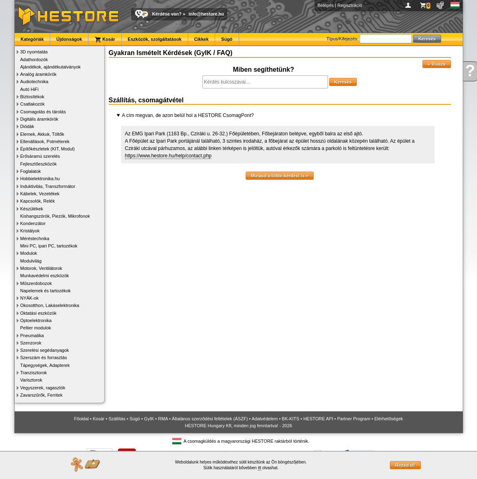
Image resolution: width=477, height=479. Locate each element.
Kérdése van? (167, 13)
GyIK (149, 418)
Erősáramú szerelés (40, 156)
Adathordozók (34, 59)
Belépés (326, 5)
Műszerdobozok (36, 283)
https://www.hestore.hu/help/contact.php (168, 156)
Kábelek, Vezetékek (40, 193)
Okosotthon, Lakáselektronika (49, 305)
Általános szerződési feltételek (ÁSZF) (210, 418)
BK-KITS (290, 418)
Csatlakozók (32, 104)
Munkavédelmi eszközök (44, 275)
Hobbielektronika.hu (40, 178)
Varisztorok (31, 379)
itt (259, 468)
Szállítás (116, 418)
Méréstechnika (35, 238)
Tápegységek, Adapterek (45, 365)
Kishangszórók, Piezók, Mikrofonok (55, 216)
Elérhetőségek (388, 418)
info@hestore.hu (206, 13)
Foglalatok (30, 171)
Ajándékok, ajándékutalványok (50, 66)
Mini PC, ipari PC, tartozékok (49, 245)
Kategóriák (32, 39)
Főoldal (81, 418)
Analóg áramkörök (38, 74)
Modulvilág (31, 260)
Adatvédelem (265, 418)
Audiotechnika (34, 81)
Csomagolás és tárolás (43, 111)
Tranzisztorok (33, 372)
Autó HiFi (29, 89)
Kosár (105, 39)
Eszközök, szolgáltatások (155, 39)
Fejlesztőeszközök (38, 163)
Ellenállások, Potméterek (45, 141)
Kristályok (30, 230)
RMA (163, 418)
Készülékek (31, 208)
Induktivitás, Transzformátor (47, 186)
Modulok (28, 253)
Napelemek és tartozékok (45, 290)
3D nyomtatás (34, 51)
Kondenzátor (33, 223)
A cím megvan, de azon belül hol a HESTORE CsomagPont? (188, 115)
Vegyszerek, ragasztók (43, 387)
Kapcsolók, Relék (37, 201)
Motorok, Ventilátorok (41, 268)
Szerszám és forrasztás (43, 357)
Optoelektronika (36, 320)
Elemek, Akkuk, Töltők (42, 134)
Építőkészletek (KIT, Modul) (47, 148)
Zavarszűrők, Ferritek (41, 395)
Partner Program (353, 418)
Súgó (227, 39)
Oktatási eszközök (38, 313)
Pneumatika (32, 335)
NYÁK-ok (29, 298)
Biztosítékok (32, 96)
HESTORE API (318, 418)
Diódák (27, 126)
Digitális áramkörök (39, 119)
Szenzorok (31, 342)
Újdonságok (69, 39)
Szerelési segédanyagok (44, 350)
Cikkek (201, 39)
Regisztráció (349, 5)
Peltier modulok (35, 327)
